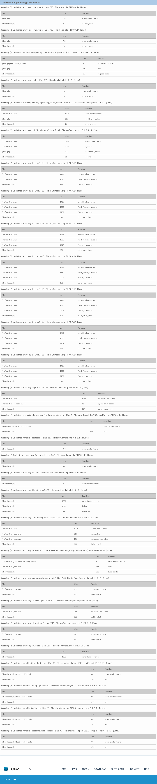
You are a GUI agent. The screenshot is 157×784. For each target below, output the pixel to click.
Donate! (135, 769)
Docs (85, 769)
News (74, 769)
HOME (63, 769)
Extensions (118, 769)
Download (100, 769)
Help (146, 769)
